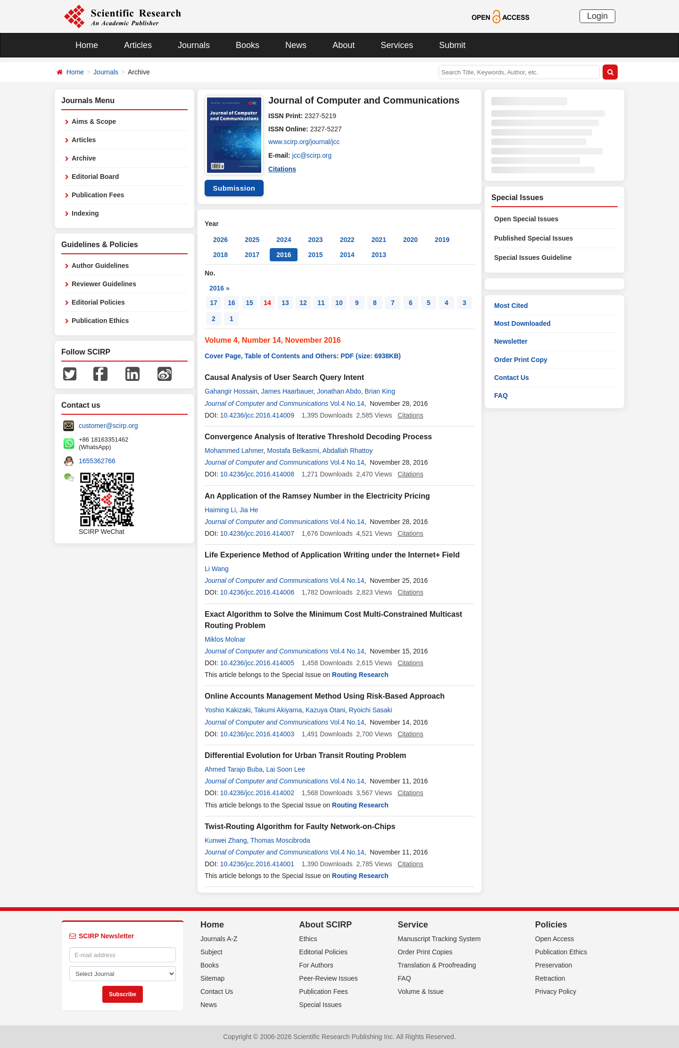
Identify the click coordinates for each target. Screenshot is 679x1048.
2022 (347, 239)
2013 (379, 254)
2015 (315, 254)
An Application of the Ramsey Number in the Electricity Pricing (317, 496)
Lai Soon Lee (286, 769)
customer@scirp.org (108, 425)
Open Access (554, 939)
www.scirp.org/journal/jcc (304, 142)
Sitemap (212, 978)
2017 (252, 254)
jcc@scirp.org (312, 155)
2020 (410, 239)
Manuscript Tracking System (439, 939)
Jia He (249, 510)
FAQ (501, 395)
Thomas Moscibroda (280, 840)
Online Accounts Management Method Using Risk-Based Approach (325, 696)
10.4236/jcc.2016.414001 (257, 864)
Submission (234, 188)
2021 (379, 239)
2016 (283, 254)
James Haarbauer (287, 391)
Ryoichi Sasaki (370, 710)
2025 (252, 239)
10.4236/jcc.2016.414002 (257, 793)
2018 (220, 254)
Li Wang (217, 568)
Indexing (85, 213)
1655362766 (97, 461)
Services (397, 45)
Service (413, 924)
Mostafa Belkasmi (293, 450)
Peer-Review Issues (328, 978)
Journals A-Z (219, 939)
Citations (282, 168)
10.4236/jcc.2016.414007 (257, 533)
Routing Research (360, 674)
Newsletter (511, 341)
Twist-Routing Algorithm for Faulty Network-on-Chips (300, 826)
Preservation (553, 965)
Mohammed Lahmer (234, 450)
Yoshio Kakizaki (228, 710)
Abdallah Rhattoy (348, 450)
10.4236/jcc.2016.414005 (257, 663)
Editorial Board (95, 176)
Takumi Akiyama (278, 710)
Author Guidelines (100, 265)
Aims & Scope (94, 121)
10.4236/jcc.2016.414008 (257, 474)
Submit (452, 45)
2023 (315, 239)
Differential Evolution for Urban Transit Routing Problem (305, 755)
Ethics (308, 939)
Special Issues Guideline (532, 257)
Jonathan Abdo (339, 391)
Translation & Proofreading (437, 965)
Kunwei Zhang (226, 840)
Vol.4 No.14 (347, 403)
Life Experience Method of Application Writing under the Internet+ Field (332, 555)
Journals (194, 45)
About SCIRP (325, 924)
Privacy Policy (555, 991)
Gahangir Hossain (231, 391)
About (343, 45)
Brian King (379, 391)
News (295, 45)
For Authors (316, 965)
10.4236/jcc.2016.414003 (257, 734)
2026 (220, 239)
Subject (211, 952)
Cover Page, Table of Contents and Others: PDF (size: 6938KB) (303, 356)
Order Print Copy (520, 359)
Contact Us (511, 377)
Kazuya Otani (325, 710)
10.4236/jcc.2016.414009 (257, 415)
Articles (138, 45)
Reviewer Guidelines (104, 284)
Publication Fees (98, 195)
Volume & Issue (421, 991)
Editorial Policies (98, 302)
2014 (347, 254)
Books (247, 45)
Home (86, 45)
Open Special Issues (526, 219)
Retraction (550, 978)
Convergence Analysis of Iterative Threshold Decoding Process (318, 437)
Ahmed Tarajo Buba (234, 769)
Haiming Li (220, 510)
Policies (551, 924)
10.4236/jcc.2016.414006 (257, 592)
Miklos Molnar (225, 639)
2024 (283, 239)
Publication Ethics (100, 320)
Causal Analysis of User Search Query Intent (284, 377)
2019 (442, 239)
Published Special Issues (533, 238)
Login (597, 16)
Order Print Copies (425, 952)
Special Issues (320, 1004)
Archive (84, 158)
